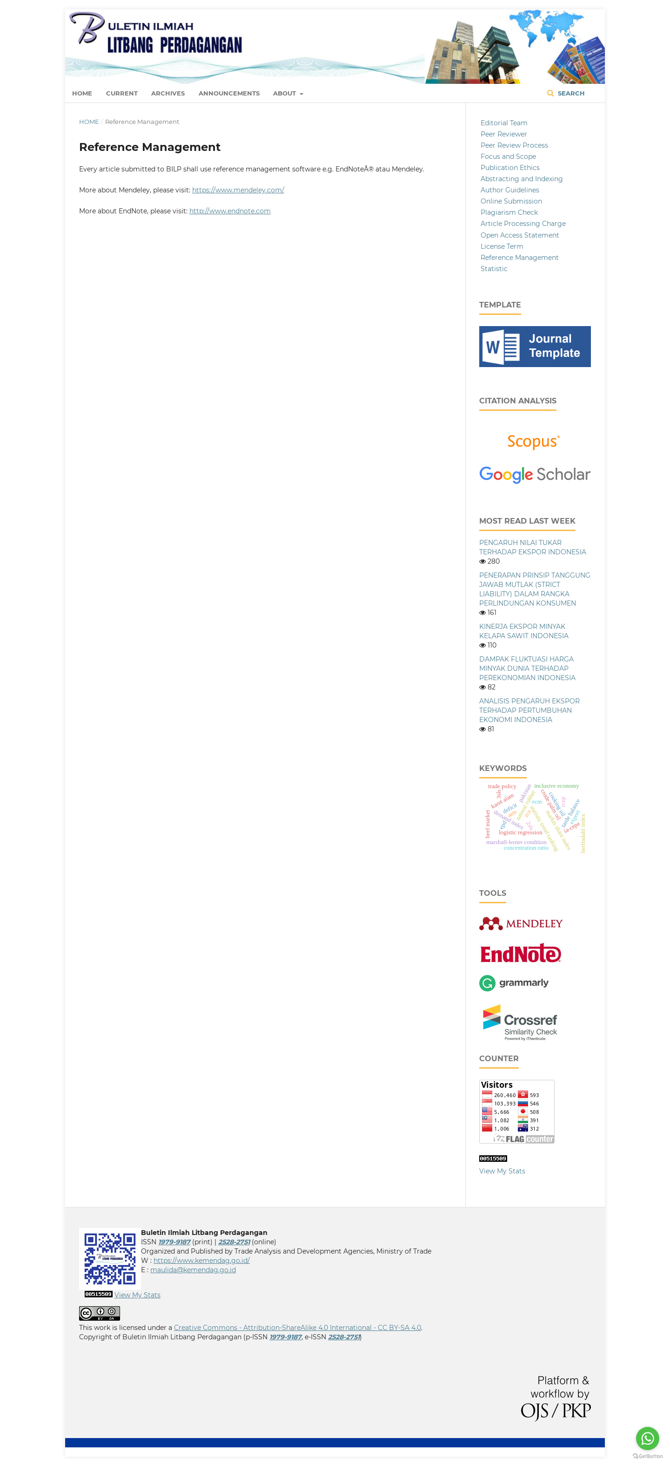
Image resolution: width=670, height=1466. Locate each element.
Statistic (494, 269)
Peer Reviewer (504, 134)
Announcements (229, 93)
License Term (502, 246)
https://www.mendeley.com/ (238, 190)
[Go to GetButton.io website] (648, 1456)
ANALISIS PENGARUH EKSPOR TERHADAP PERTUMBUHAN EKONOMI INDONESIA (529, 710)
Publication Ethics (510, 168)
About (285, 93)
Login (582, 21)
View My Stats (502, 1171)
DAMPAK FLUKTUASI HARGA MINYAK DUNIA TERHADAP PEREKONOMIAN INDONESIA (527, 668)
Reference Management (520, 257)
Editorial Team (504, 123)
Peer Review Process (514, 145)
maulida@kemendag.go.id (193, 1270)
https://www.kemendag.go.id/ (202, 1260)
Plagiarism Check (509, 212)
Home (82, 93)
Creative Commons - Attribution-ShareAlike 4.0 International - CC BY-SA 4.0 (297, 1327)
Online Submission (511, 201)
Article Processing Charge (523, 223)
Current (122, 93)
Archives (168, 93)
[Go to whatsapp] (647, 1438)
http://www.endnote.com (230, 211)
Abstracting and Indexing (522, 179)
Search (566, 93)
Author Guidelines (510, 190)
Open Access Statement (520, 235)
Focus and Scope (508, 156)
